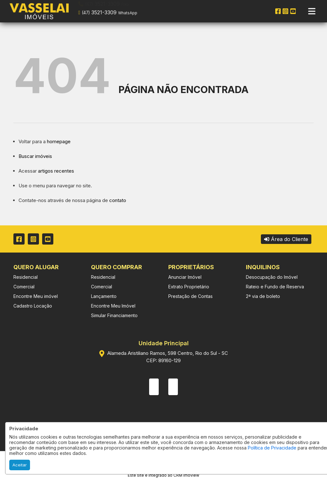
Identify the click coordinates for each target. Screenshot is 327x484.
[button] (119, 10)
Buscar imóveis (35, 156)
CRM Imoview (186, 475)
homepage (59, 141)
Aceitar (19, 464)
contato (117, 200)
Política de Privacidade (272, 447)
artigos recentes (56, 171)
